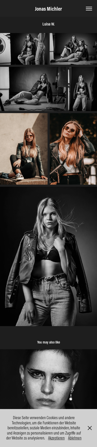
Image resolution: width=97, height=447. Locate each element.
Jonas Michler (48, 8)
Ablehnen (74, 437)
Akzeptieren (56, 437)
